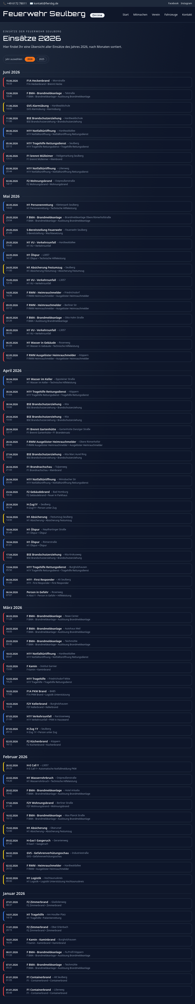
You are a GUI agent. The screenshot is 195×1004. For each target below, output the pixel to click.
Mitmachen (140, 14)
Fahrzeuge (171, 14)
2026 (29, 59)
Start (126, 14)
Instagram (186, 3)
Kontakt (187, 14)
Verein (156, 14)
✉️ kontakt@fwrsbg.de (44, 3)
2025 (41, 59)
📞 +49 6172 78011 (15, 3)
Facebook (173, 3)
